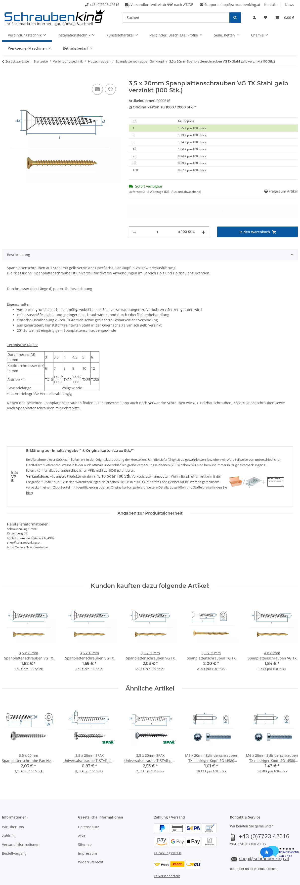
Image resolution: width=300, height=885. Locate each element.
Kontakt (270, 4)
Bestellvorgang (14, 833)
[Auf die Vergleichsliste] (97, 89)
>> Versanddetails (167, 855)
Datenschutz (88, 806)
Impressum (87, 833)
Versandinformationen (21, 824)
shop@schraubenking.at (240, 4)
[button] (254, 17)
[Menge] (157, 211)
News (289, 4)
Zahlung (9, 815)
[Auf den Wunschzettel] (110, 89)
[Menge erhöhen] (203, 211)
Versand (63, 867)
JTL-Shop (276, 880)
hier (29, 472)
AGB (81, 815)
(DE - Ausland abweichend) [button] (182, 192)
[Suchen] (176, 17)
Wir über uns (13, 806)
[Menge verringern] (134, 211)
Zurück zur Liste (17, 61)
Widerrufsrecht (90, 841)
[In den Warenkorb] (6, 77)
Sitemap (85, 824)
